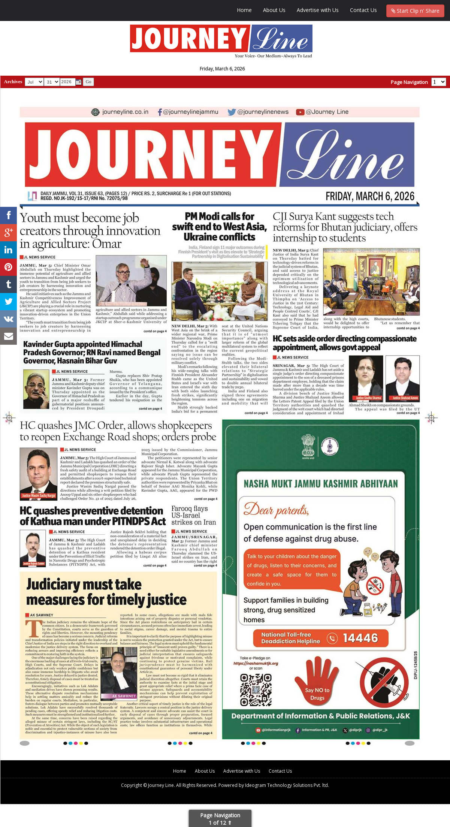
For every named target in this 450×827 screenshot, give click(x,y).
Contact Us (363, 9)
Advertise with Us (318, 9)
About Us (274, 9)
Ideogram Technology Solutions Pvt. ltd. (287, 785)
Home (244, 9)
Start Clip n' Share (415, 10)
